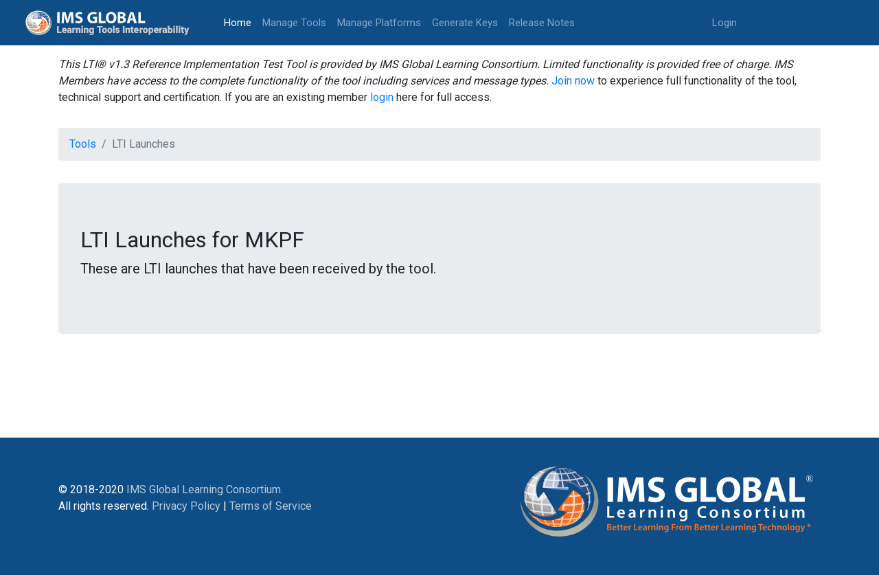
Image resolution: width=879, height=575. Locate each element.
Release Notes (542, 22)
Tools (82, 143)
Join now (573, 80)
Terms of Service (270, 505)
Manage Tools (294, 22)
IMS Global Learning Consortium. (204, 489)
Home (240, 21)
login (381, 97)
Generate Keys (465, 22)
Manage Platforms (379, 22)
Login (724, 22)
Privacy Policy (186, 505)
